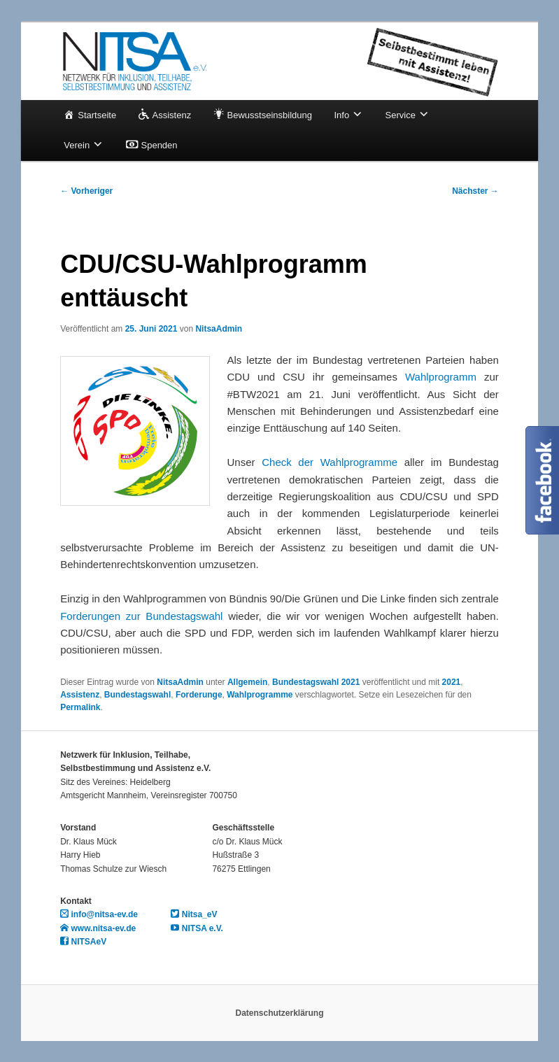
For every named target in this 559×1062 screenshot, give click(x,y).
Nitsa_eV (194, 914)
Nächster (475, 191)
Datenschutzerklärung (279, 1013)
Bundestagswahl (137, 695)
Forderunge (199, 695)
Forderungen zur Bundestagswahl (141, 616)
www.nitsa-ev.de (98, 928)
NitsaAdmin (218, 329)
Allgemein (247, 682)
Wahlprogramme (259, 695)
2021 (451, 682)
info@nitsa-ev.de (99, 914)
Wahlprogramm (440, 377)
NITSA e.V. (196, 928)
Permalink (80, 707)
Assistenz (79, 695)
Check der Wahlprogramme (329, 462)
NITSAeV (83, 942)
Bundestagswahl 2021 (316, 682)
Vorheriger (86, 191)
